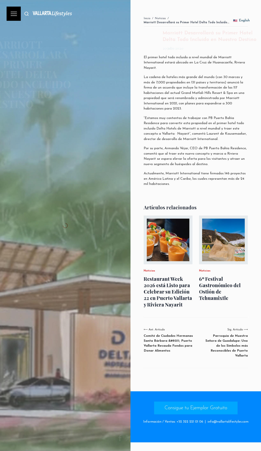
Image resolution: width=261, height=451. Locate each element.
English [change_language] (241, 20)
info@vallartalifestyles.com (227, 421)
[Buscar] (26, 14)
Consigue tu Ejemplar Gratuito (195, 408)
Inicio (147, 18)
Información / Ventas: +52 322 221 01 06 (173, 421)
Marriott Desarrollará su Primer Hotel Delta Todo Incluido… (186, 22)
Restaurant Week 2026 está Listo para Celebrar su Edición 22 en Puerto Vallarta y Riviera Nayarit (168, 292)
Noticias (160, 18)
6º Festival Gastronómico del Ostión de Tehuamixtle (220, 288)
